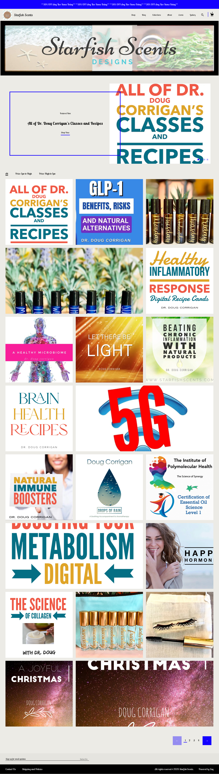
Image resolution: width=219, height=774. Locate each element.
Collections (156, 15)
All (6, 173)
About (169, 15)
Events (180, 15)
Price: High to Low (47, 173)
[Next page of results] (207, 740)
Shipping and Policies (32, 769)
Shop (133, 15)
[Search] (202, 15)
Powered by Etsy (206, 769)
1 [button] (198, 159)
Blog (144, 15)
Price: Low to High (23, 173)
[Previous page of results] (177, 740)
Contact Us (10, 769)
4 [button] (207, 159)
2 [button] (201, 159)
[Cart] (212, 15)
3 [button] (204, 159)
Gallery (193, 15)
